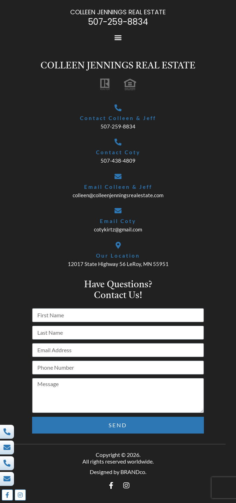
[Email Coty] (118, 210)
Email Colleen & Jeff (118, 187)
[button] (118, 37)
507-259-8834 (118, 22)
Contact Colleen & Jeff (118, 118)
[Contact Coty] (118, 142)
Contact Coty (118, 152)
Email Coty (118, 221)
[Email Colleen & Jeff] (118, 176)
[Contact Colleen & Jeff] (118, 107)
